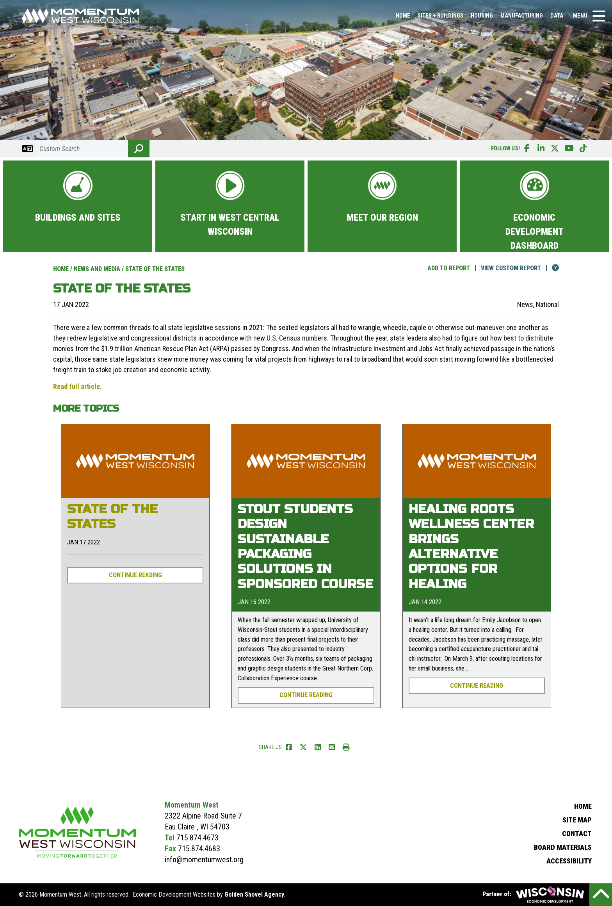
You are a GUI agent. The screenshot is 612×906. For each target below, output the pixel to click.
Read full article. (77, 386)
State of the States (112, 516)
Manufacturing (521, 18)
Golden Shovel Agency (254, 894)
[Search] (82, 148)
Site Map (577, 820)
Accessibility (569, 861)
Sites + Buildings (440, 18)
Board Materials (563, 847)
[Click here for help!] (551, 268)
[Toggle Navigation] (599, 18)
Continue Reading (135, 575)
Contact (577, 833)
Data (556, 18)
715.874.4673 (197, 837)
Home (403, 18)
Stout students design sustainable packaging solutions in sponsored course (305, 546)
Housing (482, 18)
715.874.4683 (199, 848)
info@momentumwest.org (204, 859)
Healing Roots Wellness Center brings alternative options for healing (471, 546)
